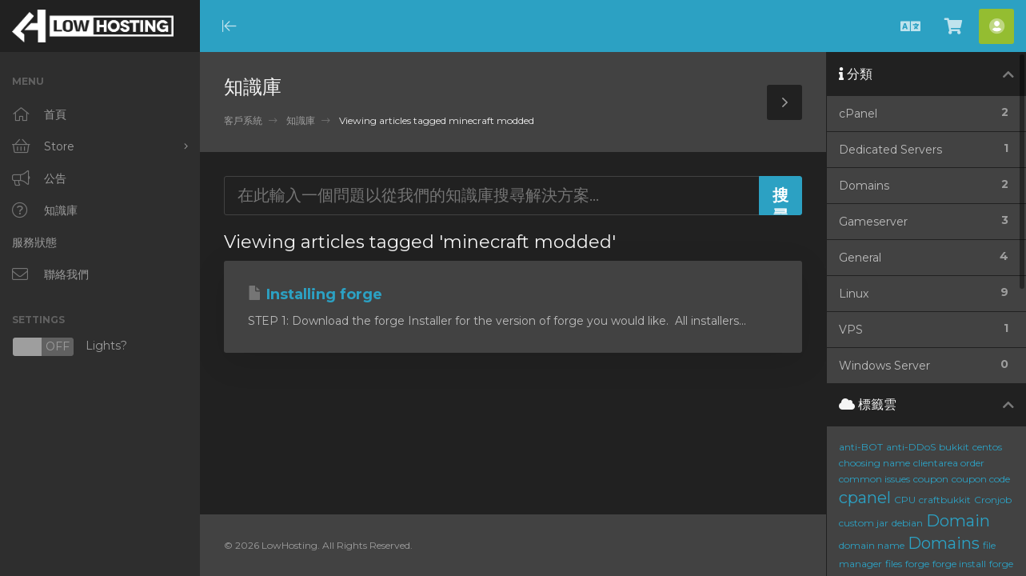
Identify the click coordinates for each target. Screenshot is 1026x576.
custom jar (863, 523)
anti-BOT (861, 447)
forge (917, 564)
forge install (959, 564)
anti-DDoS (911, 447)
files (893, 564)
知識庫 (300, 120)
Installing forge (315, 294)
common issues (874, 479)
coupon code (981, 479)
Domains (944, 543)
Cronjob (993, 500)
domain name (871, 545)
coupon (930, 479)
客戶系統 (243, 120)
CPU (905, 500)
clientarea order (948, 463)
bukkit (954, 447)
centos (987, 447)
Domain (958, 520)
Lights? (69, 347)
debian (907, 523)
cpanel (865, 497)
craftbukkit (945, 500)
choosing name (874, 463)
